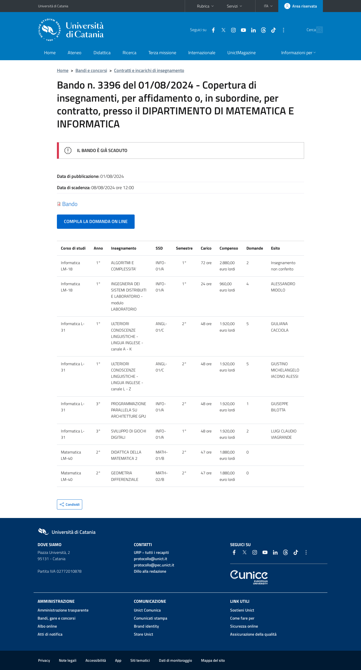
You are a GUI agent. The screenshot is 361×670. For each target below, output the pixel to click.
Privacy (44, 660)
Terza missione (162, 52)
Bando (69, 203)
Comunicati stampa (150, 618)
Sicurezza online (244, 626)
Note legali (67, 660)
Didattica (102, 52)
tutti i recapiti (157, 552)
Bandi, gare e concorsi (56, 618)
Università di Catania (53, 6)
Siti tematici (140, 660)
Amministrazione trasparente (63, 610)
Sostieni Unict (242, 610)
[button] (268, 6)
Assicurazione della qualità (253, 634)
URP (137, 552)
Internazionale (201, 52)
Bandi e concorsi (91, 70)
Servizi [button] (235, 6)
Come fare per (242, 618)
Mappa (213, 660)
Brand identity (146, 626)
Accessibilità (95, 660)
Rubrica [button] (206, 6)
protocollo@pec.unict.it (154, 565)
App (118, 660)
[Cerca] (317, 30)
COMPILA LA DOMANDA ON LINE (96, 221)
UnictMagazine (241, 52)
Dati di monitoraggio (175, 660)
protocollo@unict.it (150, 559)
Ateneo (74, 52)
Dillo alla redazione (150, 571)
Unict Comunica (147, 610)
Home (50, 52)
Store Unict (143, 634)
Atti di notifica (50, 634)
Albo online (47, 626)
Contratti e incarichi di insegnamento (149, 70)
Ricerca (129, 52)
